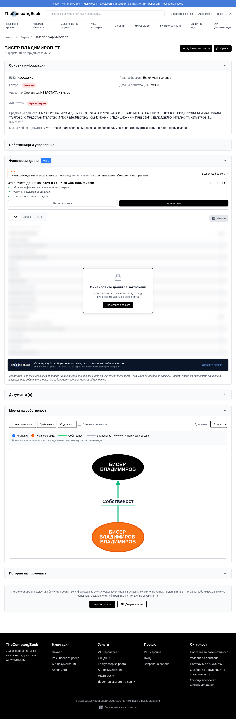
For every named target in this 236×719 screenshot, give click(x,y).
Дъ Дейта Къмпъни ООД (100, 700)
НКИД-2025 (142, 25)
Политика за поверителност (209, 652)
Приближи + (47, 424)
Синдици (120, 25)
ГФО (14, 216)
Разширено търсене (11, 25)
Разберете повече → (213, 365)
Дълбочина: (202, 424)
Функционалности (170, 25)
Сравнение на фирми (69, 25)
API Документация (223, 25)
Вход (220, 13)
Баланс (27, 216)
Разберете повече (172, 3)
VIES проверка (96, 25)
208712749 (123, 700)
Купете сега (174, 203)
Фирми (25, 37)
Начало (8, 37)
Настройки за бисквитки (206, 664)
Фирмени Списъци (38, 25)
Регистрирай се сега (118, 305)
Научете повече (62, 203)
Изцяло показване (22, 424)
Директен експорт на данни (116, 682)
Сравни (222, 48)
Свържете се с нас (182, 13)
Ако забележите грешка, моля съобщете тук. (77, 379)
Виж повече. (16, 122)
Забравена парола (156, 664)
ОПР (40, 216)
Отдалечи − (67, 424)
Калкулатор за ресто (112, 664)
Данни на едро (196, 25)
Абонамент (205, 13)
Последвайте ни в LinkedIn (118, 707)
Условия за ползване (204, 658)
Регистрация (152, 652)
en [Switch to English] (230, 13)
